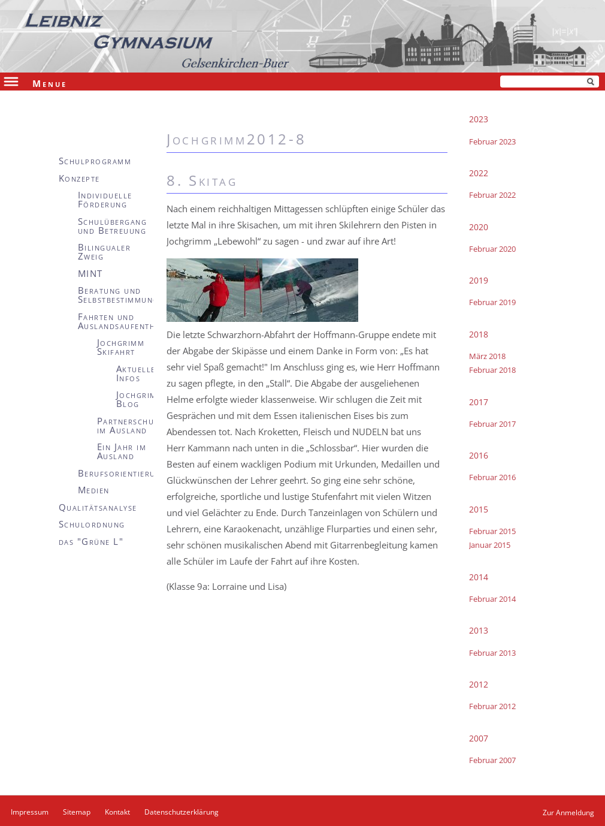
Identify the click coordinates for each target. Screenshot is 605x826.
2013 (478, 630)
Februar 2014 (492, 598)
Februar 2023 (492, 141)
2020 (478, 227)
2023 (478, 119)
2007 (478, 738)
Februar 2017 (492, 423)
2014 (478, 577)
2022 (478, 173)
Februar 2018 (492, 369)
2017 (478, 402)
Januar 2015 (489, 544)
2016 (478, 455)
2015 (478, 509)
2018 (478, 334)
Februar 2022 (492, 194)
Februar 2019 (492, 302)
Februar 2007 (492, 760)
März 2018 (487, 356)
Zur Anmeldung (568, 812)
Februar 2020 (492, 248)
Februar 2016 (492, 477)
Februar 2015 (492, 531)
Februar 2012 (492, 706)
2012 (478, 684)
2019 (478, 280)
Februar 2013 (492, 652)
